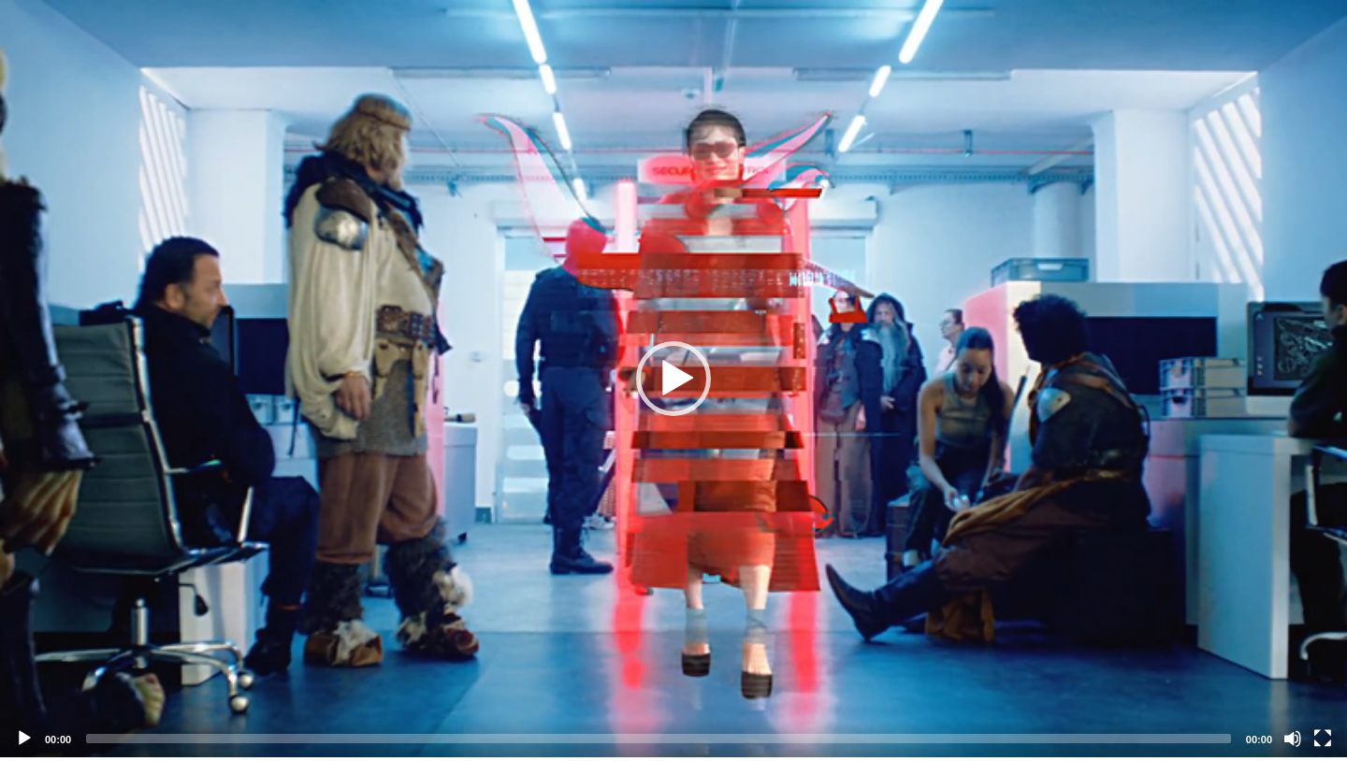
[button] (673, 378)
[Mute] (1292, 738)
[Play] (24, 738)
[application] (673, 378)
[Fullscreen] (1322, 738)
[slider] (658, 738)
